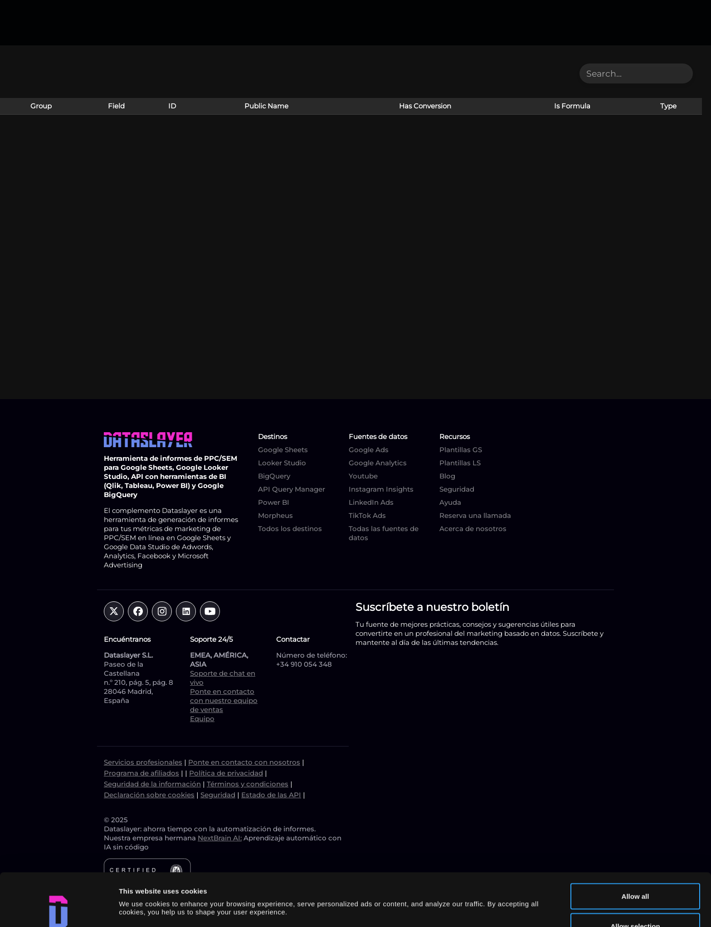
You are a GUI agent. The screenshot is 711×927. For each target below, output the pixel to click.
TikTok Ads (367, 515)
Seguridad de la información (152, 784)
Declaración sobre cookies (149, 794)
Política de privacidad (226, 773)
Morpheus (275, 515)
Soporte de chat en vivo (222, 678)
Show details (476, 887)
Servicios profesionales (143, 762)
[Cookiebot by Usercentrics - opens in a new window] (58, 909)
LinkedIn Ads (371, 502)
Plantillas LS (460, 463)
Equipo (202, 718)
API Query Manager (291, 489)
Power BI (273, 502)
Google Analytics (378, 463)
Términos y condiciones (247, 784)
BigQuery (274, 476)
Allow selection (635, 873)
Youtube (363, 476)
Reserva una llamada (475, 515)
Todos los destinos (290, 528)
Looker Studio (282, 463)
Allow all (635, 843)
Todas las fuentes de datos (384, 533)
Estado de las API (271, 794)
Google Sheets (283, 449)
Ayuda (450, 502)
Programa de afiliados (141, 773)
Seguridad (456, 489)
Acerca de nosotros (472, 528)
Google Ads (369, 449)
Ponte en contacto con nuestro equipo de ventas (224, 700)
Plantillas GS (460, 449)
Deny (635, 903)
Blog (447, 476)
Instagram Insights (381, 489)
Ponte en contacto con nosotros (244, 762)
